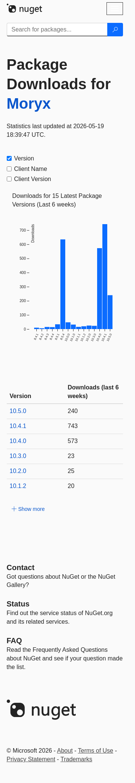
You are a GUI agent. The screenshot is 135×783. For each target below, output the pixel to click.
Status (18, 604)
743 (73, 426)
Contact (20, 567)
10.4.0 (18, 441)
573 (73, 441)
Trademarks (76, 759)
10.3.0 (18, 456)
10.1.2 (18, 486)
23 (71, 456)
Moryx (29, 103)
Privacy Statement (31, 759)
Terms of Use (95, 750)
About (65, 750)
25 (71, 471)
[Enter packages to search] (57, 29)
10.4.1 (18, 426)
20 (71, 486)
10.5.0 (18, 411)
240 (73, 411)
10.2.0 (18, 471)
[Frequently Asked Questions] (14, 640)
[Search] (115, 29)
